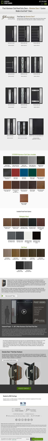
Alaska (31, 428)
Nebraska (29, 431)
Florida (17, 430)
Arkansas (37, 428)
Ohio (18, 432)
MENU (45, 4)
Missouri (22, 431)
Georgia (20, 430)
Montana (25, 431)
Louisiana (42, 430)
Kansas (35, 430)
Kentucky (38, 430)
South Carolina (38, 432)
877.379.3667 (43, 2)
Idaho (25, 430)
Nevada (32, 431)
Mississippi (19, 431)
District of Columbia (12, 430)
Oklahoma (21, 432)
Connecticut (3, 430)
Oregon (24, 432)
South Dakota (43, 432)
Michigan (11, 431)
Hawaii (23, 430)
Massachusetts (6, 431)
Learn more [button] (14, 439)
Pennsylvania (28, 432)
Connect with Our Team (37, 439)
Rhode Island (33, 432)
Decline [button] (27, 439)
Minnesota (15, 431)
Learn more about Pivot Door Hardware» (10, 360)
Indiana (30, 430)
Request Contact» (24, 388)
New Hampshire (37, 431)
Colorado (44, 428)
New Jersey (42, 431)
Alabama (28, 428)
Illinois (28, 430)
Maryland (2, 431)
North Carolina (9, 432)
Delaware (6, 430)
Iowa (33, 430)
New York (5, 432)
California (40, 428)
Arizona (34, 428)
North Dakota (15, 432)
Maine (45, 430)
